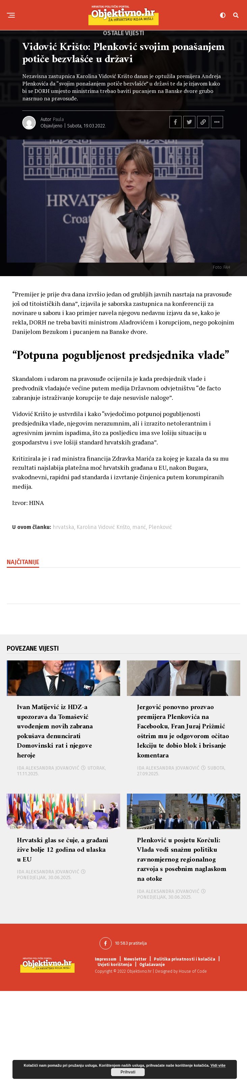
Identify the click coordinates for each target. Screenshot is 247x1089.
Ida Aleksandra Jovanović (48, 806)
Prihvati (127, 1072)
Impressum (105, 1057)
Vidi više (218, 1065)
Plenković (160, 527)
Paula (58, 119)
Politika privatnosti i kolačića (184, 1057)
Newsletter (135, 1057)
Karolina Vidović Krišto (103, 527)
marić (139, 527)
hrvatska (63, 527)
